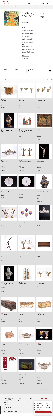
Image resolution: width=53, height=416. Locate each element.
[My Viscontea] (50, 2)
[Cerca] (26, 67)
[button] (8, 71)
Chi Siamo (19, 401)
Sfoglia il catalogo (42, 18)
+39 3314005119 (7, 405)
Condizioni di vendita (42, 19)
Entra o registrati (42, 13)
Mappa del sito (31, 402)
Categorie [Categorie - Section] (36, 3)
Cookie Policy (30, 404)
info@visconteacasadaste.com (28, 39)
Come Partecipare (20, 404)
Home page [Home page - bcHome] (26, 6)
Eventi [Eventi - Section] (40, 3)
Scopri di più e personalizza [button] (43, 413)
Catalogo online (42, 17)
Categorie (19, 402)
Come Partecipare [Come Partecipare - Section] (45, 3)
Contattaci (30, 401)
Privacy (29, 403)
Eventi (18, 403)
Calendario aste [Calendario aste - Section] (30, 3)
